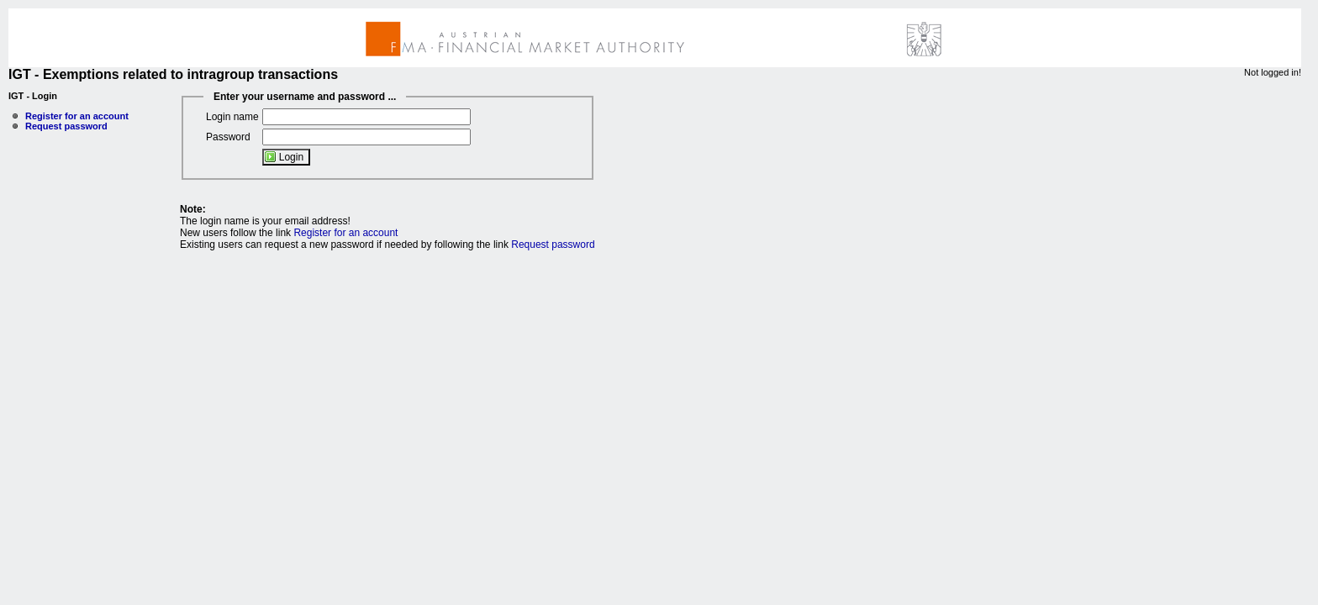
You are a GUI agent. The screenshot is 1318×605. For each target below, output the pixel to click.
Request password (66, 126)
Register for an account (77, 116)
